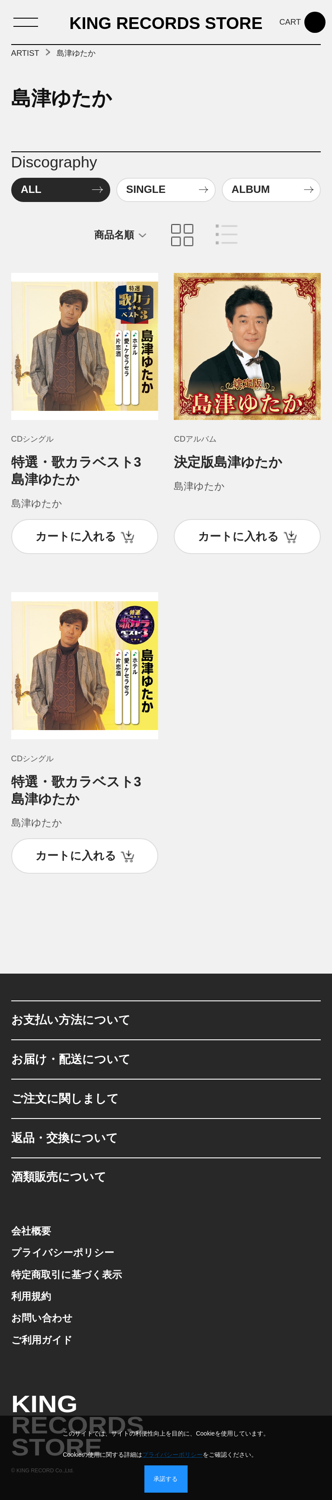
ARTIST (25, 53)
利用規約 (31, 1296)
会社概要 (31, 1231)
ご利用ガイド (42, 1340)
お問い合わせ (42, 1318)
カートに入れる (75, 536)
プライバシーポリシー (62, 1252)
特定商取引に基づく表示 (66, 1274)
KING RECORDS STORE (166, 23)
